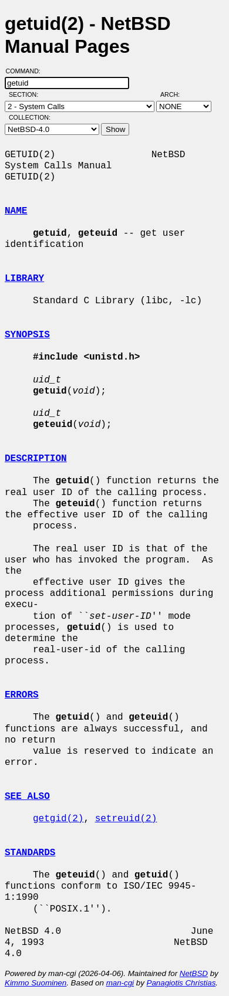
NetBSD (194, 973)
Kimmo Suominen (35, 982)
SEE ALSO (27, 796)
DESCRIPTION (36, 458)
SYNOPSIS (27, 334)
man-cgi (120, 982)
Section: (26, 94)
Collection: (29, 117)
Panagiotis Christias (181, 982)
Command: (27, 70)
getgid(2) (58, 818)
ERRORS (22, 695)
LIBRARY (24, 278)
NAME (16, 211)
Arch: (175, 94)
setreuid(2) (126, 818)
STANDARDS (30, 852)
